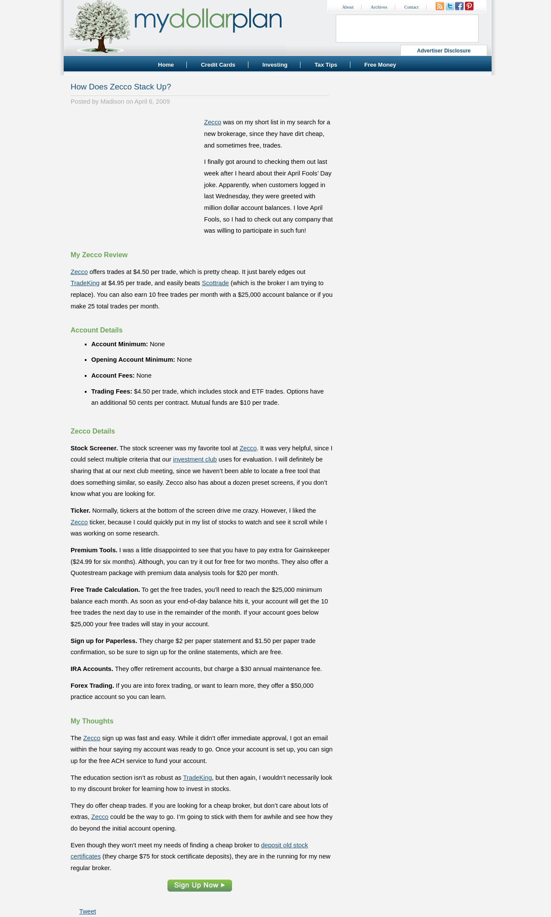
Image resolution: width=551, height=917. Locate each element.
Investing (275, 65)
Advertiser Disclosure (444, 51)
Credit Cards (218, 65)
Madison (112, 101)
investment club (195, 459)
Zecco (212, 122)
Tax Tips (326, 65)
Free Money (380, 65)
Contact (411, 7)
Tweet (87, 911)
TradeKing (85, 283)
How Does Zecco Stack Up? (121, 86)
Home (166, 65)
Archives (379, 7)
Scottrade (215, 283)
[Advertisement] (135, 170)
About (348, 7)
